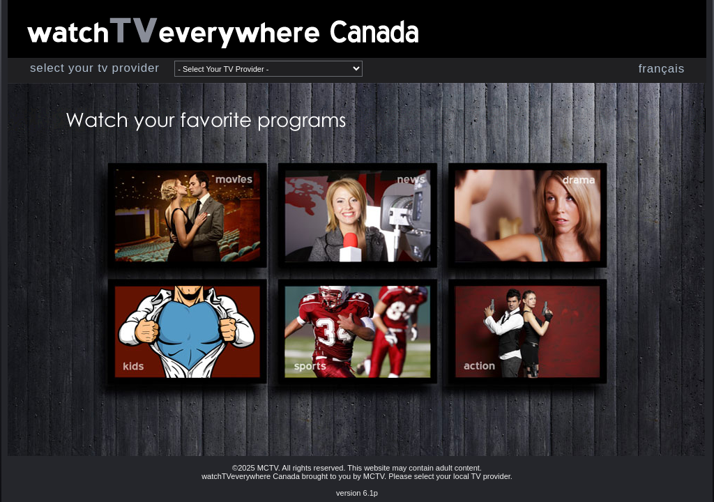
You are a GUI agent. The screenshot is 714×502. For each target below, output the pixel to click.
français (662, 68)
